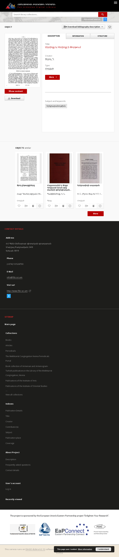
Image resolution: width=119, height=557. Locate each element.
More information (85, 549)
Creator (9, 421)
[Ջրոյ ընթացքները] (29, 168)
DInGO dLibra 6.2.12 (35, 549)
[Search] (102, 14)
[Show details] (39, 206)
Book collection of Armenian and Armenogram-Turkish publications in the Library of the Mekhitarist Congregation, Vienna (29, 371)
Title (7, 416)
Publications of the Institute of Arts (21, 380)
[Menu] (115, 2)
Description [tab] (54, 36)
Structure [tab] (102, 36)
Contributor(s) (12, 427)
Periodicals (11, 351)
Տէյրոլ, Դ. (49, 59)
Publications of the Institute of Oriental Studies (26, 386)
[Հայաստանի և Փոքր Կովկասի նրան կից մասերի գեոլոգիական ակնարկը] (59, 168)
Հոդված (49, 68)
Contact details (12, 470)
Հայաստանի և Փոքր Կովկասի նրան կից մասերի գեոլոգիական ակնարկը (58, 187)
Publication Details (14, 410)
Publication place (13, 438)
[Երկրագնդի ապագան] (89, 168)
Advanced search (92, 19)
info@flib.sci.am (14, 277)
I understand (103, 549)
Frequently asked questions (18, 465)
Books (8, 340)
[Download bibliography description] (25, 206)
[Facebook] (9, 296)
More (95, 213)
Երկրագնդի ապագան (88, 185)
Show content (16, 91)
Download (13, 98)
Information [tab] (78, 36)
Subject (9, 432)
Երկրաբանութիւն (56, 106)
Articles (9, 345)
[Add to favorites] (110, 27)
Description (11, 459)
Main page (10, 324)
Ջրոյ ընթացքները (26, 185)
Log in (8, 489)
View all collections (14, 394)
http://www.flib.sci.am (17, 291)
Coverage (10, 443)
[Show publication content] (32, 206)
